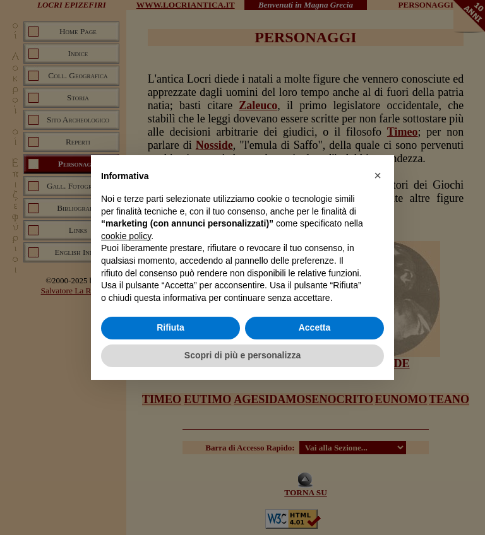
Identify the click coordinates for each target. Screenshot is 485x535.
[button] (378, 175)
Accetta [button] (315, 327)
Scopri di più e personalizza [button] (242, 355)
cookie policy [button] (126, 236)
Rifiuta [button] (170, 327)
